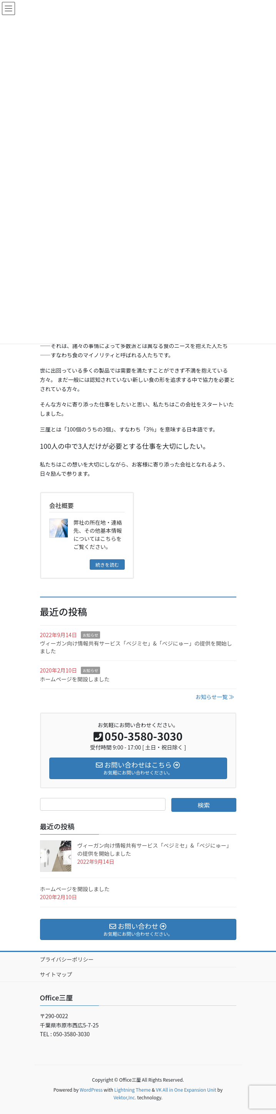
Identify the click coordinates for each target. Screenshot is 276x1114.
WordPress (91, 1089)
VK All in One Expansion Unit (186, 1089)
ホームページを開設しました (75, 679)
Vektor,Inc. (125, 1097)
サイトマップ (56, 974)
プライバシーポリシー (67, 959)
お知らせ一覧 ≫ (215, 697)
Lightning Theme (132, 1089)
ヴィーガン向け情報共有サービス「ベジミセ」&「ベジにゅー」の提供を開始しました (136, 647)
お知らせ (90, 635)
